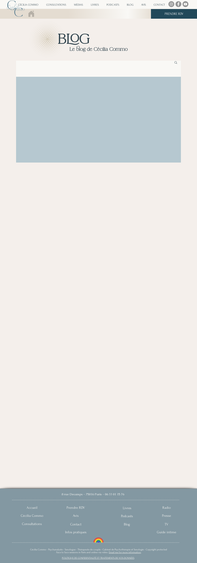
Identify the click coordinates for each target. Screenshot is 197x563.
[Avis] (75, 515)
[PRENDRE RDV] (174, 14)
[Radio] (166, 507)
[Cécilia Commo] (31, 515)
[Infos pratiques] (75, 532)
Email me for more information (125, 552)
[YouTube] (185, 4)
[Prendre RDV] (75, 507)
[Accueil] (31, 507)
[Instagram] (171, 4)
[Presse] (166, 515)
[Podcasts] (127, 516)
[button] (77, 5)
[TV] (166, 524)
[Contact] (75, 524)
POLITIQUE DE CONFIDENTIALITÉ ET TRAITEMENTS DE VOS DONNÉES (98, 558)
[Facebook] (178, 4)
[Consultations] (31, 523)
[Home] (31, 14)
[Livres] (127, 508)
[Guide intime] (166, 532)
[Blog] (127, 524)
